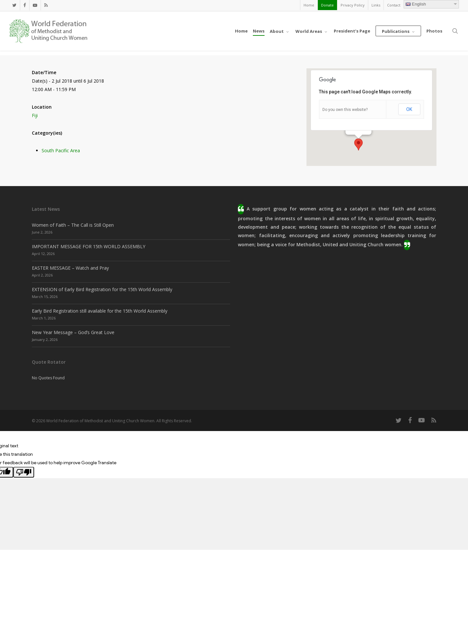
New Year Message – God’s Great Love (73, 332)
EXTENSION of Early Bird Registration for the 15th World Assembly (102, 289)
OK (409, 109)
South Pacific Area (61, 150)
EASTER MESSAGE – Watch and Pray (70, 268)
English (416, 4)
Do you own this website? (345, 109)
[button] (358, 144)
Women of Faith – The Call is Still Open (73, 225)
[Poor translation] (23, 472)
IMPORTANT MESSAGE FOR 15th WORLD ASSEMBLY (88, 246)
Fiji (35, 115)
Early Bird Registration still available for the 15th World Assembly (99, 311)
